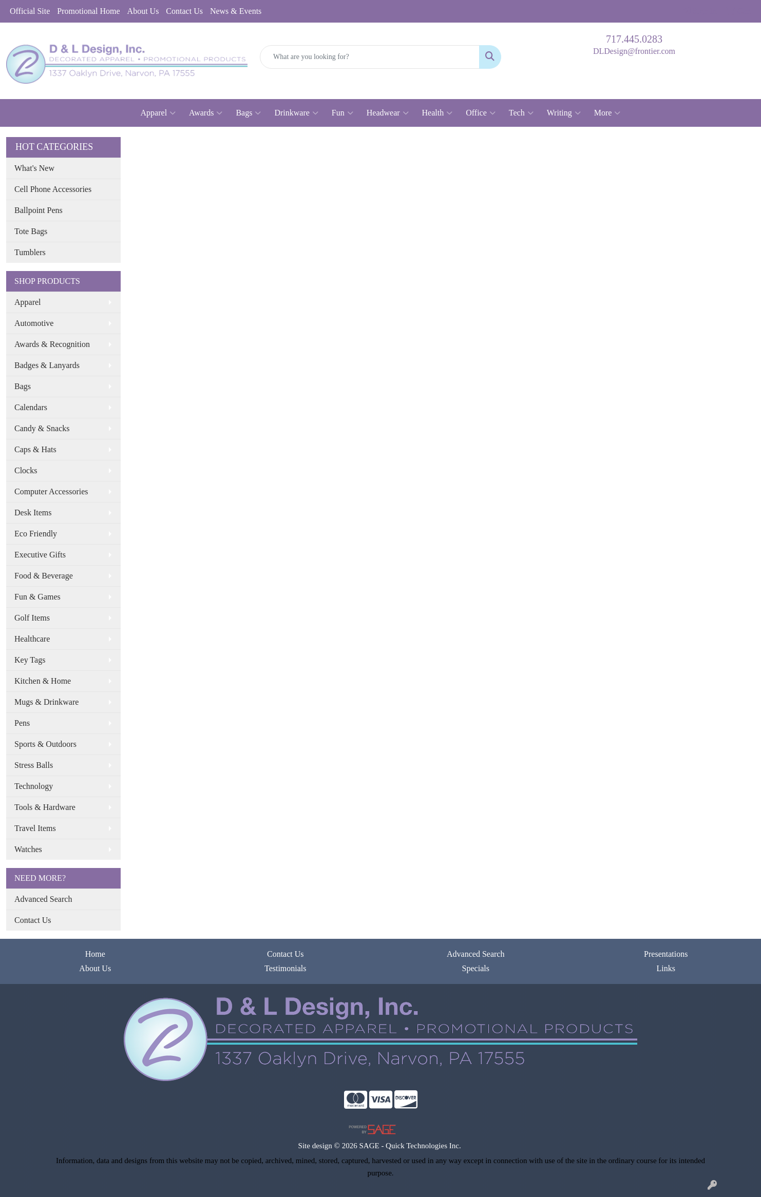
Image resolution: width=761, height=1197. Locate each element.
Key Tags (29, 659)
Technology (33, 786)
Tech (521, 113)
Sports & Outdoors (45, 744)
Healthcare (32, 638)
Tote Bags (30, 231)
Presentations (666, 954)
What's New (34, 168)
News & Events (235, 11)
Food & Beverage (43, 575)
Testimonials (285, 968)
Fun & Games (37, 596)
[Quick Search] (370, 57)
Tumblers (30, 252)
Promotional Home (88, 11)
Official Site (30, 11)
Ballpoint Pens (38, 210)
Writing (564, 113)
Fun (342, 113)
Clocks (25, 470)
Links (666, 968)
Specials (475, 968)
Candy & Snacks (42, 428)
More (607, 113)
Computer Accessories (51, 491)
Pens (22, 723)
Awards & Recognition (52, 344)
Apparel (158, 113)
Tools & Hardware (44, 807)
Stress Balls (33, 765)
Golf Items (32, 617)
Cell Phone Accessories (52, 189)
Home (95, 954)
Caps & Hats (35, 449)
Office (481, 113)
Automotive (33, 323)
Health (437, 113)
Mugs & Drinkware (46, 702)
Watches (28, 849)
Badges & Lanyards (47, 365)
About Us (143, 11)
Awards (205, 113)
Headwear (388, 113)
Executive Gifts (40, 554)
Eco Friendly (35, 533)
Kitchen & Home (42, 681)
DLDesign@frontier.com (634, 51)
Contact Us (184, 11)
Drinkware (296, 113)
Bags (248, 113)
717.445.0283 (634, 39)
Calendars (30, 407)
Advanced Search (43, 899)
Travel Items (35, 828)
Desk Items (32, 512)
